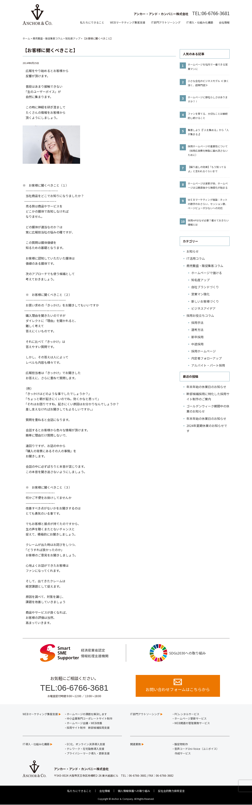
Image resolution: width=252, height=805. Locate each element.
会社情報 (224, 22)
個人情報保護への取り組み (134, 791)
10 (183, 221)
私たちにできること (92, 22)
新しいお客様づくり (205, 301)
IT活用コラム (195, 258)
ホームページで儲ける (206, 272)
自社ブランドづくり (205, 287)
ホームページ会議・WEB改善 (84, 723)
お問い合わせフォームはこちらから (178, 685)
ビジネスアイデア (203, 308)
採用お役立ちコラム (200, 315)
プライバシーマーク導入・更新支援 (88, 753)
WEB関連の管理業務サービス (192, 723)
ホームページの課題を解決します (87, 714)
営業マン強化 (200, 294)
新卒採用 (197, 337)
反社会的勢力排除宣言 (171, 791)
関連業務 (135, 744)
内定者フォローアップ (206, 358)
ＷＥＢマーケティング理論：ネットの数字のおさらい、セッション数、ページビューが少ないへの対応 (208, 204)
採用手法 (197, 322)
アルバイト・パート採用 (208, 365)
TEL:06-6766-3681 (211, 13)
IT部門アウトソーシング (166, 22)
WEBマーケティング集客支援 (127, 22)
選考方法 (197, 329)
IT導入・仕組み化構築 (199, 22)
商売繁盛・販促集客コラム (204, 265)
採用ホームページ (203, 351)
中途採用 (197, 344)
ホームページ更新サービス (190, 719)
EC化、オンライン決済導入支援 (86, 744)
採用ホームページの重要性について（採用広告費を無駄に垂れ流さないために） (208, 150)
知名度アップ (200, 280)
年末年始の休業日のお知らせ (206, 386)
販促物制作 (181, 744)
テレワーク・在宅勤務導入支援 (85, 749)
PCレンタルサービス (186, 714)
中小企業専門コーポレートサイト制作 (89, 719)
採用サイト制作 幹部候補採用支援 (88, 728)
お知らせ (192, 251)
